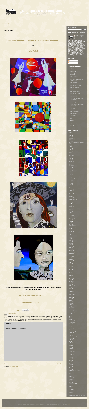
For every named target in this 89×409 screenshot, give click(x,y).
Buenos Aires (71, 186)
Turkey (70, 382)
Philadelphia (71, 322)
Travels (70, 379)
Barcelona (71, 155)
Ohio (70, 317)
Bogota (70, 168)
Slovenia (70, 348)
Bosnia (70, 174)
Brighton (70, 180)
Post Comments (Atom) (13, 366)
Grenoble (70, 250)
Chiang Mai (71, 200)
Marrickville (71, 292)
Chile (70, 203)
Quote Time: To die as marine (75, 85)
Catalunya (71, 197)
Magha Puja (71, 285)
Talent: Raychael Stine (74, 77)
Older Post (60, 364)
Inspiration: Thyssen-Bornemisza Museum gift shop (76, 105)
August (71, 117)
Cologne (70, 211)
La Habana (71, 272)
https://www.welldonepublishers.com (33, 295)
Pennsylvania (71, 320)
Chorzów (70, 206)
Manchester (71, 290)
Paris (70, 319)
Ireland (70, 263)
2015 (70, 68)
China (70, 205)
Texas (70, 367)
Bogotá (70, 170)
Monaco (70, 303)
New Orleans (71, 309)
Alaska (70, 135)
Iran (69, 262)
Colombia (70, 212)
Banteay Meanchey (72, 153)
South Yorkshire (72, 352)
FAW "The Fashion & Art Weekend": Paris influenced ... (77, 80)
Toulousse (71, 377)
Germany (70, 246)
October (71, 74)
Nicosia (70, 313)
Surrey (70, 357)
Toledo (70, 374)
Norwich (70, 314)
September (72, 115)
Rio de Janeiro (71, 331)
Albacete (70, 136)
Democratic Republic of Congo (75, 230)
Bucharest (71, 184)
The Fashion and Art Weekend (74, 370)
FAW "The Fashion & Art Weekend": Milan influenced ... (77, 99)
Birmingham (71, 165)
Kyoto (70, 271)
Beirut (70, 156)
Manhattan (71, 291)
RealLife (70, 329)
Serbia (70, 341)
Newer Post (7, 364)
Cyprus (70, 224)
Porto (70, 325)
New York (70, 310)
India (70, 257)
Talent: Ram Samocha (74, 87)
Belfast (70, 158)
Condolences (71, 216)
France (70, 241)
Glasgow (70, 249)
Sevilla (70, 342)
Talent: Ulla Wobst (73, 113)
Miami (70, 300)
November (72, 73)
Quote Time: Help (73, 96)
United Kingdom (72, 383)
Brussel (70, 183)
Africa (70, 132)
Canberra (70, 193)
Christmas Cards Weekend (74, 208)
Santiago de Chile (72, 336)
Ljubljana (70, 278)
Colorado (70, 213)
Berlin (70, 164)
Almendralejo (71, 138)
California (70, 189)
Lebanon (70, 275)
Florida (70, 240)
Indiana (70, 259)
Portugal (70, 326)
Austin (70, 146)
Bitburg (70, 167)
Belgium (70, 159)
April (71, 123)
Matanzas (71, 295)
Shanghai (70, 344)
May (71, 122)
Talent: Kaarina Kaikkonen (75, 91)
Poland (70, 323)
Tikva (70, 372)
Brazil (70, 177)
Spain (70, 355)
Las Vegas (71, 273)
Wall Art (26, 311)
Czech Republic (72, 225)
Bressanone (71, 178)
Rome (70, 333)
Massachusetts (72, 294)
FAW (69, 238)
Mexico (70, 298)
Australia (70, 148)
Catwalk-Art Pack (72, 199)
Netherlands (71, 307)
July (71, 118)
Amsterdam (71, 139)
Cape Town (71, 196)
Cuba (70, 222)
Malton (70, 288)
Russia (70, 335)
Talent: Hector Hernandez (75, 101)
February (72, 127)
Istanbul (70, 266)
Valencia (70, 386)
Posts (70, 60)
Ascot (70, 145)
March (71, 125)
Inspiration (71, 260)
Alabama (70, 133)
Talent (23, 311)
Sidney (70, 347)
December (72, 71)
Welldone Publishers (79, 35)
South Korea (71, 351)
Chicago (70, 202)
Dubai (70, 234)
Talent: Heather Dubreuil (74, 111)
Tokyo (70, 373)
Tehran (70, 366)
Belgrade (70, 161)
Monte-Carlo (71, 304)
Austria (70, 149)
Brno (70, 181)
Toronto (70, 376)
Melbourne (71, 297)
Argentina (70, 141)
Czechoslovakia (72, 227)
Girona (70, 247)
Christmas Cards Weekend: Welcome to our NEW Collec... (77, 89)
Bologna (70, 171)
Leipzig (70, 276)
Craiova (70, 221)
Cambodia (71, 190)
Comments (71, 62)
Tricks (70, 380)
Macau (70, 282)
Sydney (70, 360)
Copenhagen (71, 218)
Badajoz (70, 151)
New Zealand (71, 311)
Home (33, 364)
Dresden (70, 232)
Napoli (70, 306)
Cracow (70, 219)
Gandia (70, 243)
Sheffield (70, 345)
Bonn (70, 172)
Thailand (70, 369)
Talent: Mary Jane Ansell (74, 109)
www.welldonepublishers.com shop (35, 311)
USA (69, 385)
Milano (70, 301)
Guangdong (71, 251)
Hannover (71, 254)
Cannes (70, 194)
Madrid (70, 284)
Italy (69, 268)
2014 (70, 69)
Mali (69, 287)
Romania (70, 332)
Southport (70, 354)
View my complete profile (72, 55)
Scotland (70, 339)
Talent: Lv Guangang (74, 76)
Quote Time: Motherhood (75, 93)
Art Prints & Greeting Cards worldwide (14, 311)
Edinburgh (71, 235)
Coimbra (70, 209)
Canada (70, 191)
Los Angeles (71, 281)
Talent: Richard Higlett (74, 102)
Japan (70, 269)
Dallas (70, 228)
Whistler (70, 392)
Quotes (70, 328)
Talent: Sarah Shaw (73, 82)
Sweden (70, 358)
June (71, 120)
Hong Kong (71, 256)
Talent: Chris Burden (74, 95)
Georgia (70, 244)
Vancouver (71, 388)
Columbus (71, 215)
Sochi (70, 350)
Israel (70, 265)
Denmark (70, 231)
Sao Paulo (71, 338)
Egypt (70, 237)
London (70, 279)
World (70, 393)
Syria (70, 361)
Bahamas (70, 152)
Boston (70, 175)
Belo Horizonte (72, 162)
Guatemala (71, 253)
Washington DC (72, 391)
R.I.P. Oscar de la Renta (74, 83)
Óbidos (70, 316)
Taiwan (70, 363)
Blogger (69, 404)
